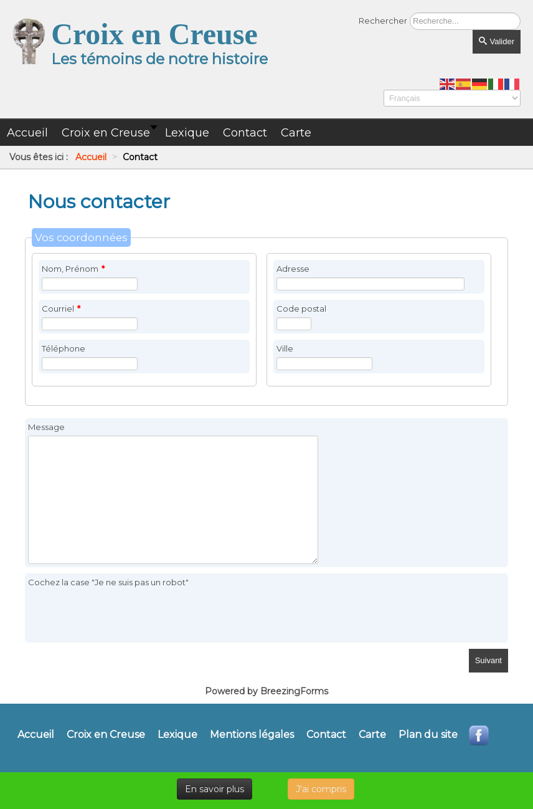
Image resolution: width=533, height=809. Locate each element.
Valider (496, 41)
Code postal (301, 309)
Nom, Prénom (73, 269)
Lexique (177, 734)
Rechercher (383, 21)
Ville (284, 348)
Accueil (35, 734)
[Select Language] (452, 98)
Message (46, 427)
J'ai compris (321, 789)
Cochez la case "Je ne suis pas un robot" (108, 582)
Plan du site (428, 734)
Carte (372, 734)
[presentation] (122, 615)
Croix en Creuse (106, 734)
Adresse (292, 269)
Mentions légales (252, 734)
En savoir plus (214, 789)
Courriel (61, 309)
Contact (326, 734)
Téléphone (63, 348)
